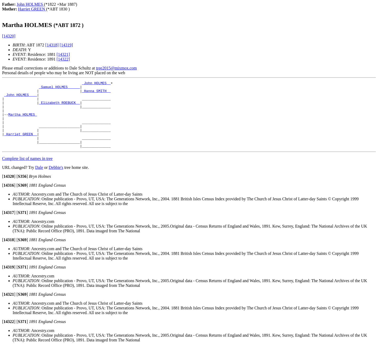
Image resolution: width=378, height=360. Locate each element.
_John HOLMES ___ (20, 97)
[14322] (63, 59)
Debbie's (56, 181)
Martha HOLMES (22, 121)
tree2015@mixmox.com (116, 68)
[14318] (52, 45)
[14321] (63, 54)
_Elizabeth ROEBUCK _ (59, 107)
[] (8, 189)
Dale (39, 181)
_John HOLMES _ (96, 83)
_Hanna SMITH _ (96, 93)
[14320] (8, 36)
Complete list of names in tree (27, 172)
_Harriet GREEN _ (20, 145)
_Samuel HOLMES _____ (59, 88)
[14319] (66, 45)
